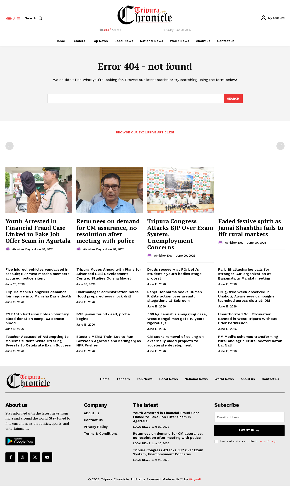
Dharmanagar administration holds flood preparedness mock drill (107, 294)
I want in (249, 431)
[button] (34, 18)
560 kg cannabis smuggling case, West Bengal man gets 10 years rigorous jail (177, 318)
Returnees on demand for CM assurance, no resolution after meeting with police (108, 231)
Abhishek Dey (21, 249)
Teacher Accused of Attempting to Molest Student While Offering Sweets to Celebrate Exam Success (38, 341)
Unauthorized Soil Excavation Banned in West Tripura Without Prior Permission (247, 318)
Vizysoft (195, 479)
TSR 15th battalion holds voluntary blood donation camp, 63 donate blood (37, 318)
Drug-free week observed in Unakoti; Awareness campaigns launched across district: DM (246, 296)
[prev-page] (9, 146)
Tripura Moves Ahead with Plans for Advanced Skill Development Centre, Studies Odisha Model (108, 274)
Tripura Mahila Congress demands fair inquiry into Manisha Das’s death (38, 294)
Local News (141, 427)
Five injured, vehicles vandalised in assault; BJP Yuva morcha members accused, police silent (37, 274)
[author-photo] (8, 249)
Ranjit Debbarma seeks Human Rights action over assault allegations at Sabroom (174, 296)
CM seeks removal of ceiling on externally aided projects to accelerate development (175, 341)
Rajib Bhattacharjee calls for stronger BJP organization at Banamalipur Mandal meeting (244, 274)
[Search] (233, 99)
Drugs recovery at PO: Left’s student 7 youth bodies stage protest (174, 274)
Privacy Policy (265, 441)
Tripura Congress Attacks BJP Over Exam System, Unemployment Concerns (168, 452)
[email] (249, 417)
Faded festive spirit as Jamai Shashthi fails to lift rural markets (250, 227)
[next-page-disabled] (280, 146)
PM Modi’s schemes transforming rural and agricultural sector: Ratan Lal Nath (250, 341)
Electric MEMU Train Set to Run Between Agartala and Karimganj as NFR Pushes (108, 341)
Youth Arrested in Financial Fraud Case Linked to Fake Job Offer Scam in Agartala (37, 231)
